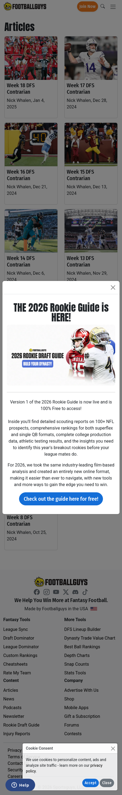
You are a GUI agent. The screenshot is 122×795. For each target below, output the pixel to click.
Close (107, 783)
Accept (90, 783)
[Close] (113, 748)
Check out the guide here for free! (61, 499)
